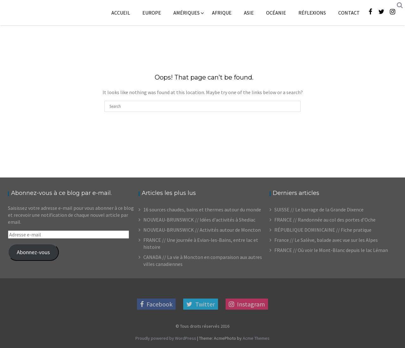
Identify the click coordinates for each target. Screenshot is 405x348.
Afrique (222, 13)
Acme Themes (256, 338)
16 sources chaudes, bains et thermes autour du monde (202, 209)
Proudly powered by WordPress (165, 338)
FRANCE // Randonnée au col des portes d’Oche (325, 219)
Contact (349, 13)
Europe (151, 13)
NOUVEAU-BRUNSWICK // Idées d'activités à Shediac (199, 219)
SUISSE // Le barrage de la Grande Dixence (319, 209)
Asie (249, 13)
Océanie (276, 13)
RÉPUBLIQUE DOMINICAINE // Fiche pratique (322, 230)
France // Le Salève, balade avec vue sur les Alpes (326, 240)
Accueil (120, 13)
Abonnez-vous (33, 252)
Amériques (186, 13)
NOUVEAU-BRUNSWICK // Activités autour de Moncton (202, 230)
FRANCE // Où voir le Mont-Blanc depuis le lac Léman (331, 250)
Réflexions (312, 13)
